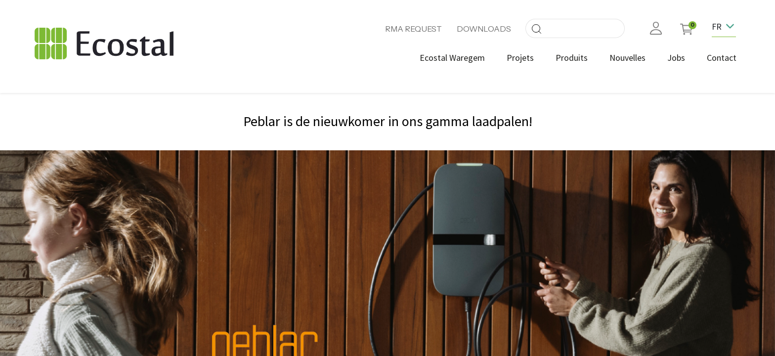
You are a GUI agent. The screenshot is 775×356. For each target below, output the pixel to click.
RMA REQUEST (413, 29)
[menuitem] (447, 57)
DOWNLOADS (484, 29)
